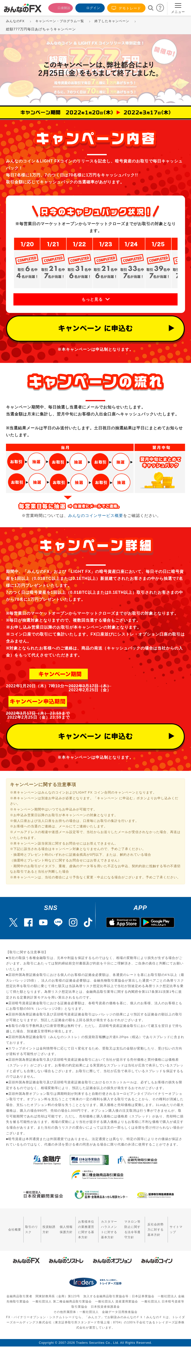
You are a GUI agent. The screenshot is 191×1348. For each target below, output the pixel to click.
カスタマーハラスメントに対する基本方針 (103, 1226)
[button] (95, 299)
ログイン (89, 7)
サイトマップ (177, 1226)
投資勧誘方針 (41, 1226)
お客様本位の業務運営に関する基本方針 (75, 1226)
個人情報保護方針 (55, 1226)
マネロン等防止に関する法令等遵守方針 (130, 1226)
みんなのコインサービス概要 (95, 515)
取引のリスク (26, 1226)
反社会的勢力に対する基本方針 (156, 1226)
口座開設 (57, 7)
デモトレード (126, 8)
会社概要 (12, 1226)
